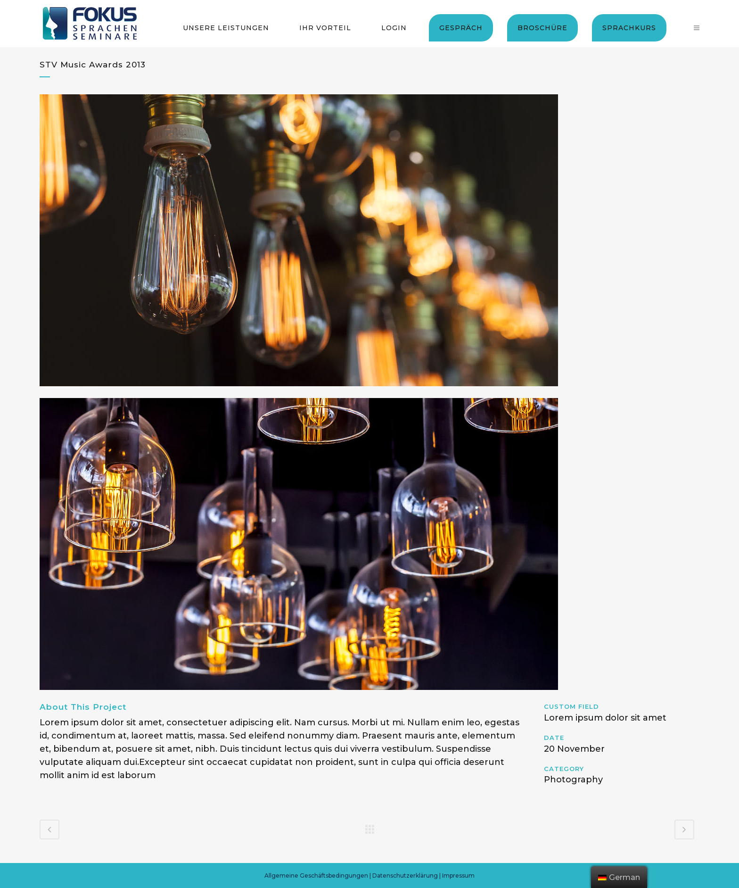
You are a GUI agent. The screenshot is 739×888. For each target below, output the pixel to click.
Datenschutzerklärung (405, 875)
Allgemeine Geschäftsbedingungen (316, 875)
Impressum (458, 875)
